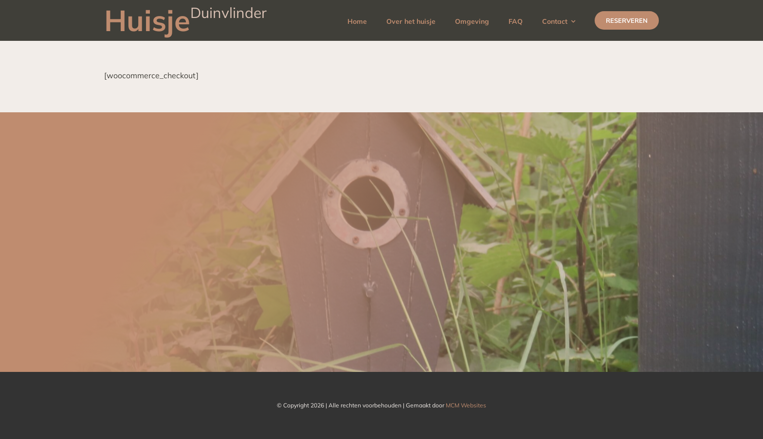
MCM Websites (466, 405)
